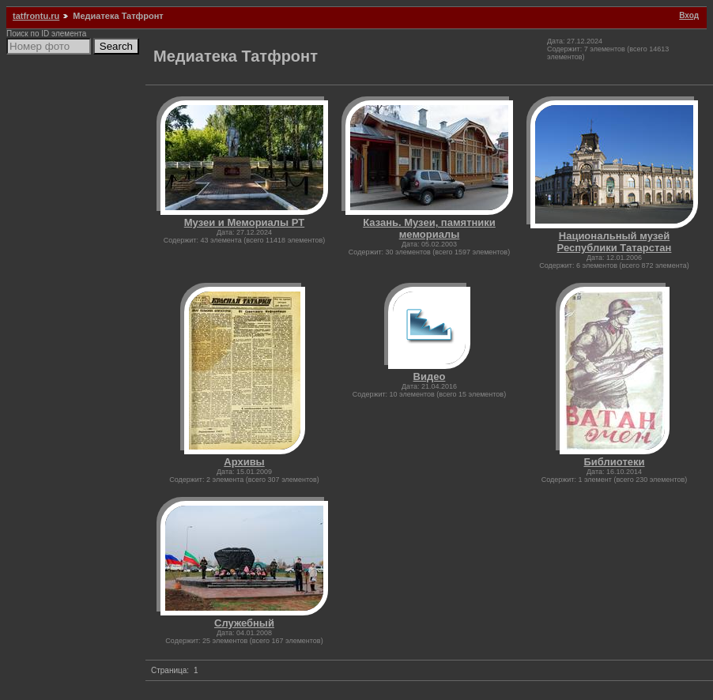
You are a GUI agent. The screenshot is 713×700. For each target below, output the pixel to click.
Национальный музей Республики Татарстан (614, 242)
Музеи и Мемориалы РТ (244, 222)
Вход (689, 15)
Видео (429, 376)
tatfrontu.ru (36, 16)
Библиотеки (613, 462)
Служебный (244, 623)
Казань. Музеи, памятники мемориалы (429, 228)
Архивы (244, 462)
